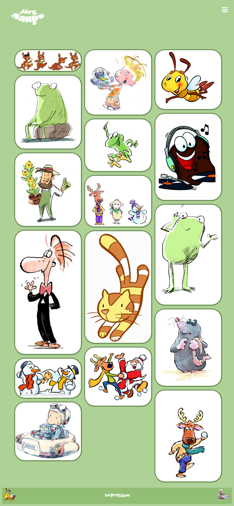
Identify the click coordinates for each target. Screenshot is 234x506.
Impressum (117, 495)
